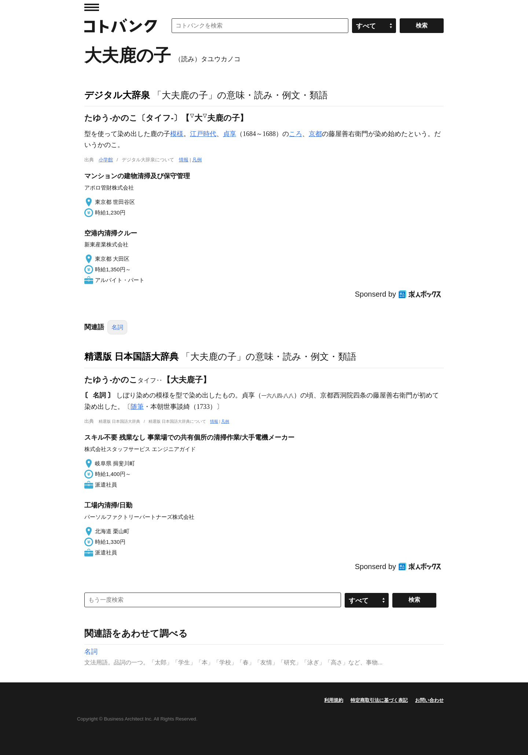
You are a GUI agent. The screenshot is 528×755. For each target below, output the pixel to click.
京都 (315, 134)
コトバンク (120, 25)
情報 (183, 159)
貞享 (229, 134)
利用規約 (333, 700)
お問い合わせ (429, 700)
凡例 (197, 159)
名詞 (117, 327)
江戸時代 (203, 134)
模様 (176, 134)
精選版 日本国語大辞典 (131, 356)
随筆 (137, 406)
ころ (295, 134)
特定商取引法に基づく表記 (379, 700)
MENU (91, 7)
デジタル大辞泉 (117, 95)
